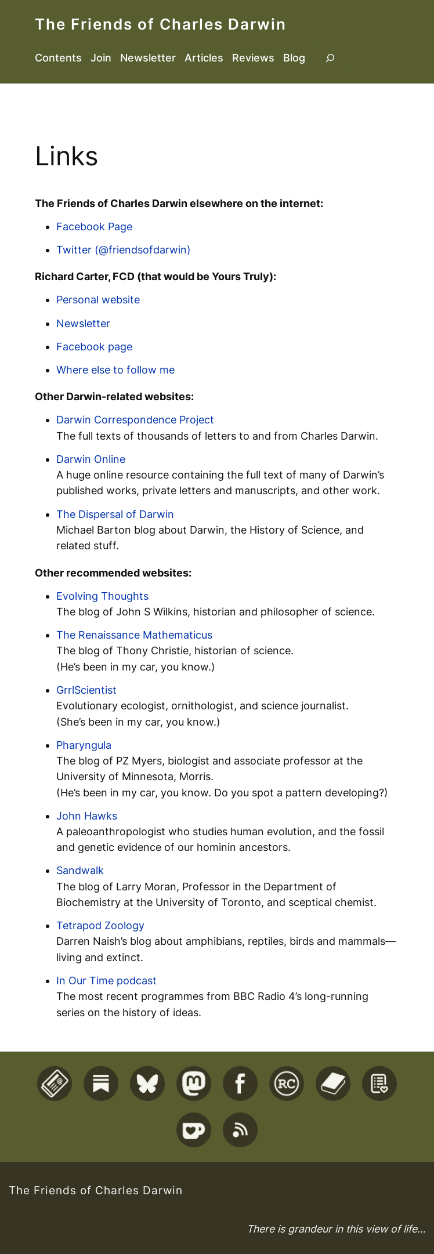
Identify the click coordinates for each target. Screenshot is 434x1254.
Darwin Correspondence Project (135, 420)
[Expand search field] (330, 58)
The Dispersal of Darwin (115, 514)
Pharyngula (83, 745)
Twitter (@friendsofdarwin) (123, 250)
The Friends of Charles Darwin (161, 24)
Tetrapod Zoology (100, 925)
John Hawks (86, 816)
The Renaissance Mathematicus (134, 635)
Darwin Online (90, 459)
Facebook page (94, 346)
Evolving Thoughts (102, 596)
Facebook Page (94, 226)
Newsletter (83, 323)
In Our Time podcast (106, 980)
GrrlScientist (86, 690)
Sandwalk (80, 870)
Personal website (98, 299)
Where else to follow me (115, 370)
